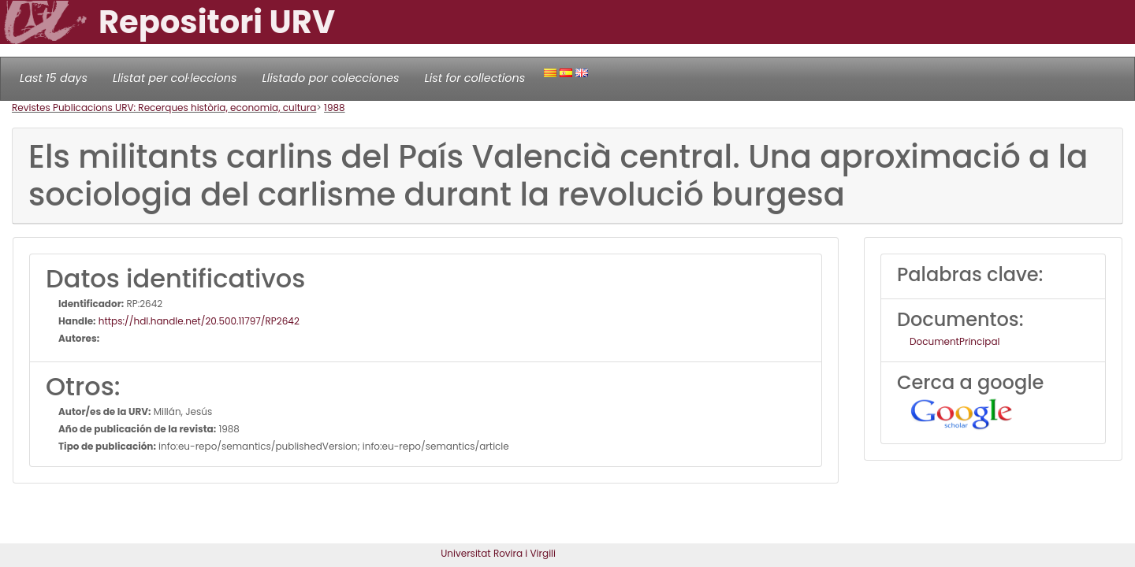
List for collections (474, 78)
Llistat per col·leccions (175, 78)
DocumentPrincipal (954, 341)
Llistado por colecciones (331, 78)
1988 (334, 107)
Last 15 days (53, 78)
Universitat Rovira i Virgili (498, 553)
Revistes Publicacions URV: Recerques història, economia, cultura (164, 107)
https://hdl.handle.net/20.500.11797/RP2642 (198, 321)
